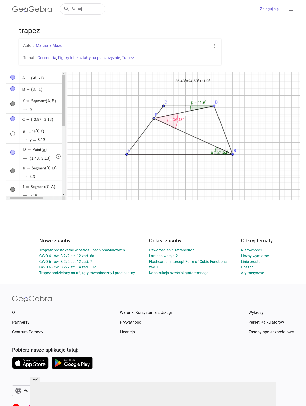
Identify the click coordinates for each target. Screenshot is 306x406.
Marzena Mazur (50, 45)
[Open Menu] (291, 9)
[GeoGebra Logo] (32, 9)
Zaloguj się (269, 9)
